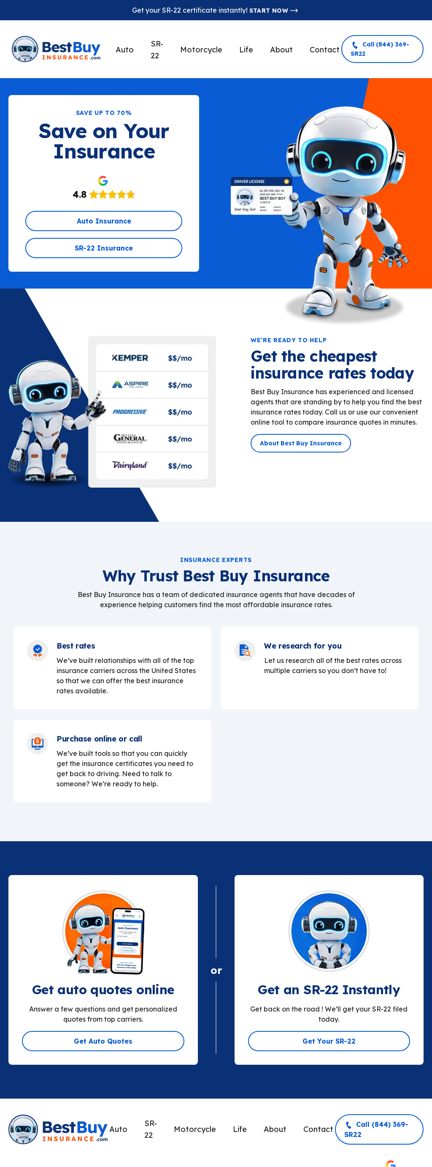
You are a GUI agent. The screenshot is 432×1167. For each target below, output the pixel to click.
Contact (325, 50)
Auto (125, 50)
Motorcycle (201, 50)
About (281, 50)
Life (246, 50)
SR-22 (157, 49)
